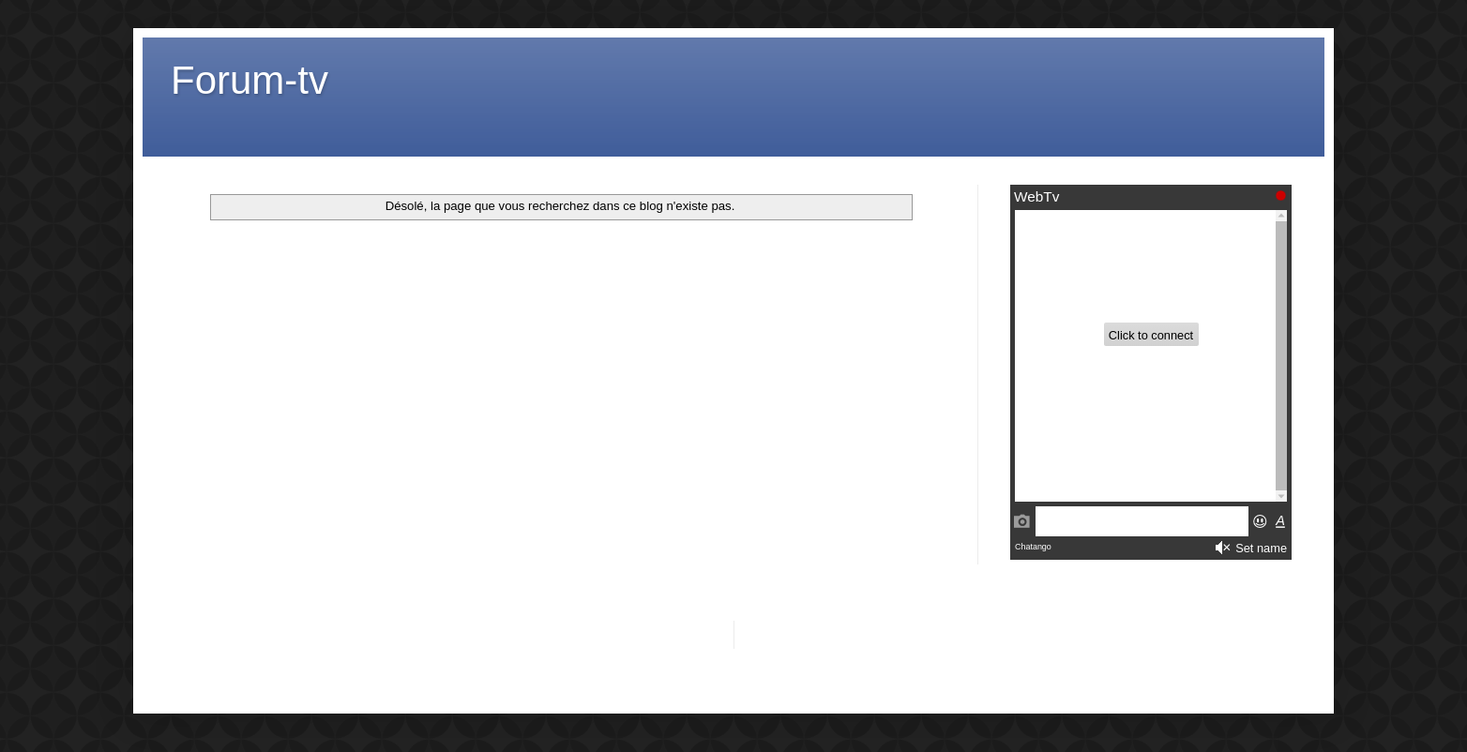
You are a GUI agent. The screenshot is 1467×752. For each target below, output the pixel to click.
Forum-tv (249, 80)
